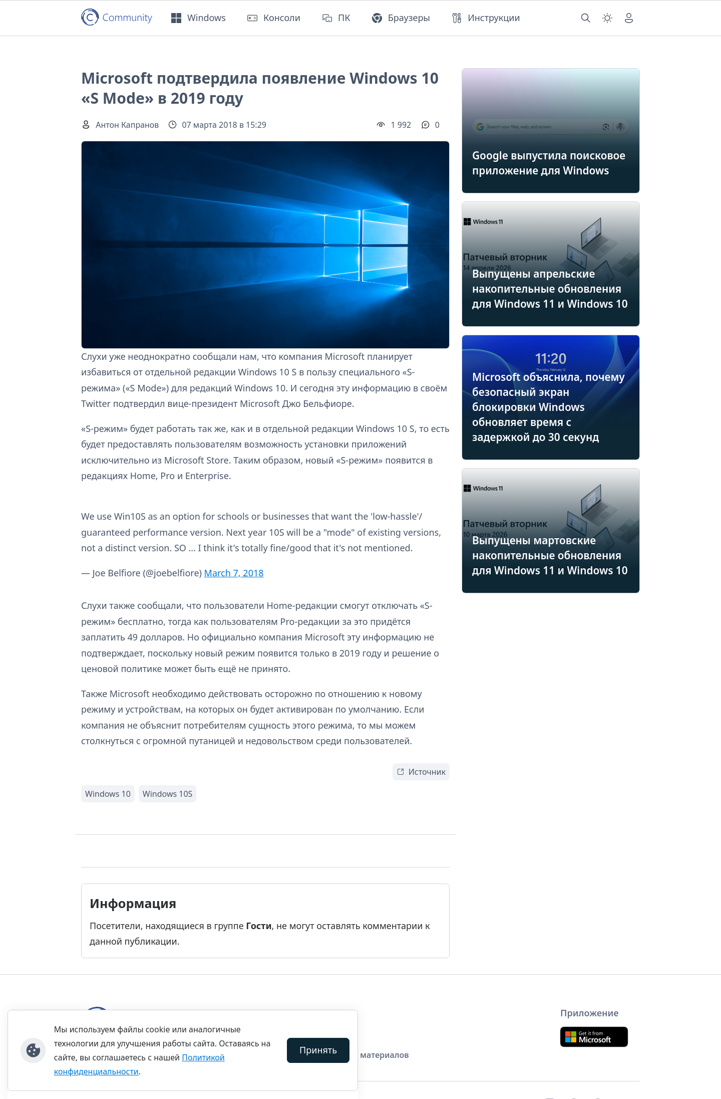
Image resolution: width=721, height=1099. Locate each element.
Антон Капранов (127, 124)
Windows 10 (108, 793)
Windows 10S (168, 793)
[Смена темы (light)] (607, 18)
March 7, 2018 (234, 573)
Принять (318, 1050)
